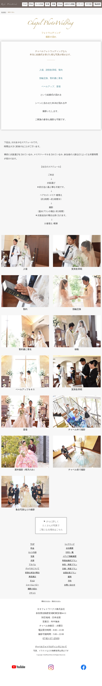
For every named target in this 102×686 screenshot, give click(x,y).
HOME (3, 12)
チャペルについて (32, 568)
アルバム (32, 564)
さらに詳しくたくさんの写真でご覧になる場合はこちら (51, 525)
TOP (25, 4)
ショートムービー (32, 585)
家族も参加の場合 (32, 573)
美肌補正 (32, 577)
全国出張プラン (69, 573)
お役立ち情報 (70, 4)
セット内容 (39, 4)
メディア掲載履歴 (69, 556)
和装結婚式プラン (69, 561)
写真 (47, 4)
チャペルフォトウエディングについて (51, 647)
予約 (89, 4)
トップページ (70, 544)
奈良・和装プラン (69, 565)
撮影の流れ (32, 589)
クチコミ (80, 4)
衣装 (53, 4)
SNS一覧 (70, 552)
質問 (97, 4)
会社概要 (69, 548)
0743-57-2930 (51, 638)
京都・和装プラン (69, 569)
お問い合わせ (69, 585)
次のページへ (56, 601)
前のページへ (46, 601)
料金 (31, 4)
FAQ (60, 4)
